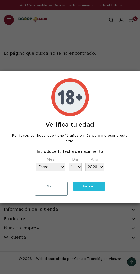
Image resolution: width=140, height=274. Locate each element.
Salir (51, 186)
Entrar (89, 186)
